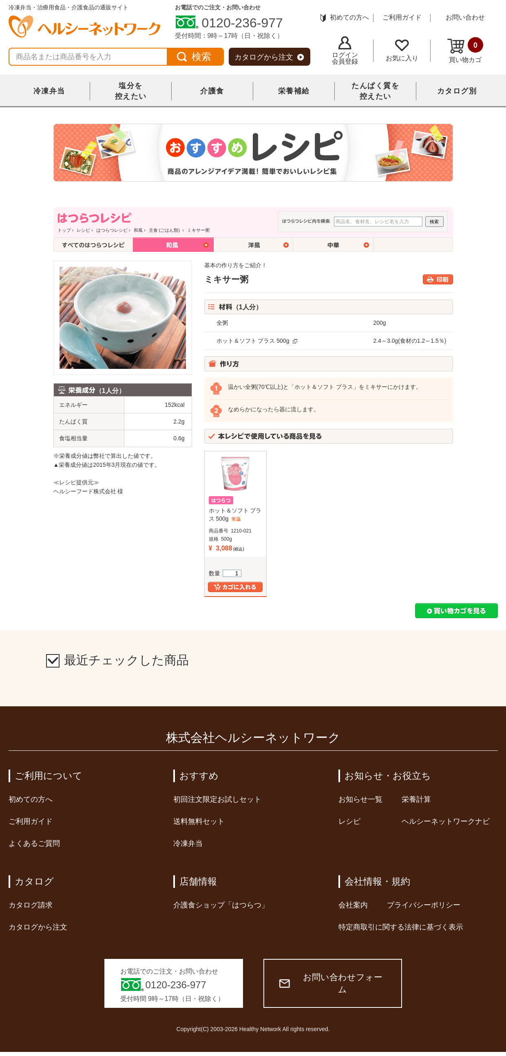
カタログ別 (457, 91)
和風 (138, 230)
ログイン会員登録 (345, 50)
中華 (333, 244)
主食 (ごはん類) (165, 230)
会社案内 (353, 905)
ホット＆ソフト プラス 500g (253, 340)
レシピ (83, 230)
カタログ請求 (31, 905)
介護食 (212, 91)
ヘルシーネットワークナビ (446, 821)
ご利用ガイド (402, 17)
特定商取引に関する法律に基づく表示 (400, 927)
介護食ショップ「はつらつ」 (221, 905)
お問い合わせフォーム (330, 983)
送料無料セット (199, 821)
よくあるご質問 (34, 843)
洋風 (253, 244)
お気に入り (402, 51)
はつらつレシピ (112, 230)
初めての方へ (344, 17)
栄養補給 (294, 91)
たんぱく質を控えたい (375, 91)
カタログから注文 (269, 57)
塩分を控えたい (131, 91)
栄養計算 (416, 799)
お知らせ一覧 (360, 799)
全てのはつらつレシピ (93, 244)
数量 (225, 573)
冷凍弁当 (49, 91)
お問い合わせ (465, 17)
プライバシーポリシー (423, 905)
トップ (64, 230)
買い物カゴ (465, 50)
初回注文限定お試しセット (217, 799)
